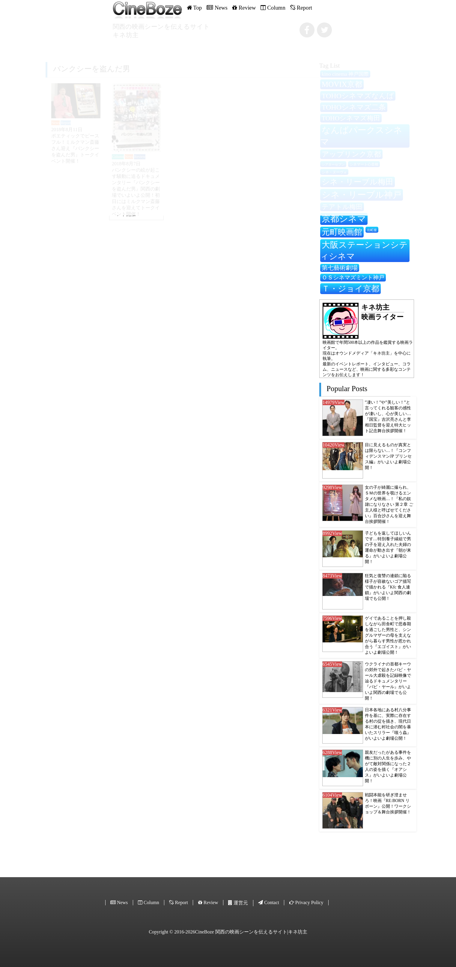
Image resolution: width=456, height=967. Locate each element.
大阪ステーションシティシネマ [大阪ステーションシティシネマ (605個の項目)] (364, 250)
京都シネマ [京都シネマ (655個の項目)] (344, 218)
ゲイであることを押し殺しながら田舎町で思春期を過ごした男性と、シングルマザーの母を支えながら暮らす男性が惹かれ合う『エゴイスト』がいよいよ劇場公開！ (388, 635)
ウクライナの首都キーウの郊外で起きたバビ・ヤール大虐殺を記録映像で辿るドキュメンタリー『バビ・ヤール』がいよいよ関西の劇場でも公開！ (388, 681)
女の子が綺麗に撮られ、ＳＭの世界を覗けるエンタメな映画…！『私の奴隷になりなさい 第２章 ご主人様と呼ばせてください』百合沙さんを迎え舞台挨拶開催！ (389, 504)
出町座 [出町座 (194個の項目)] (372, 230)
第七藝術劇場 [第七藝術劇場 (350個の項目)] (340, 267)
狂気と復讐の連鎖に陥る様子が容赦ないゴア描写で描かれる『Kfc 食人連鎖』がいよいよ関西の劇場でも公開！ (388, 587)
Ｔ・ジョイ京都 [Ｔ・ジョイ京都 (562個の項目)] (350, 288)
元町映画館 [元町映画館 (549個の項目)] (342, 232)
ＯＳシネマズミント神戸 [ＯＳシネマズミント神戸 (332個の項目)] (353, 277)
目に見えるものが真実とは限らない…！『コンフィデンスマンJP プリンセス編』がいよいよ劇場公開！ (388, 456)
